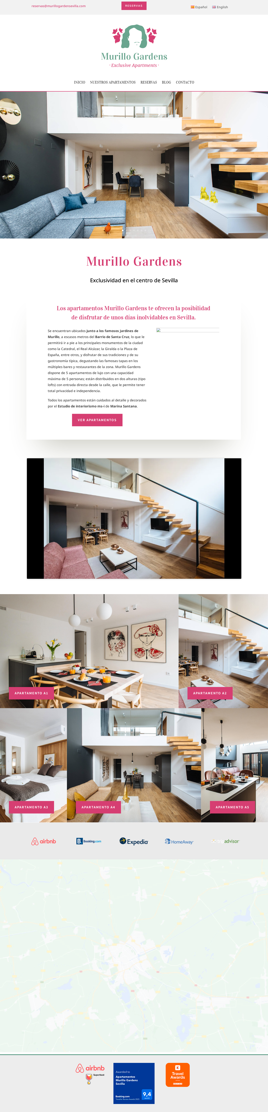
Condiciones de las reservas (216, 1074)
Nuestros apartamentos (113, 82)
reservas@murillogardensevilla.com (59, 6)
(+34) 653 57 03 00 (134, 1062)
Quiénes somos (216, 1055)
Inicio (79, 82)
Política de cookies (216, 1068)
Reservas (134, 6)
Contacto (185, 82)
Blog (166, 82)
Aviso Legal (216, 1062)
